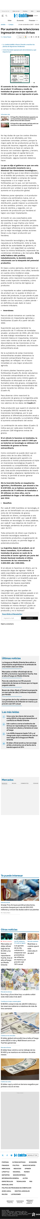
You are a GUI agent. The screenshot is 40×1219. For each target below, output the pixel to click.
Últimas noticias (18, 1162)
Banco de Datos (29, 1165)
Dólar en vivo (16, 11)
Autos (25, 1178)
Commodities (24, 783)
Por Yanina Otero (5, 913)
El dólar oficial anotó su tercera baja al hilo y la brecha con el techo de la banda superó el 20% (21, 745)
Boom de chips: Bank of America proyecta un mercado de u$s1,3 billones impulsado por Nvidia (19, 692)
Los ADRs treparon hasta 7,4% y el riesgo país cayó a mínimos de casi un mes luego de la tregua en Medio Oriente (22, 736)
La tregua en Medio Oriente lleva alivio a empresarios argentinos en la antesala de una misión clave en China (19, 664)
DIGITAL (10, 1201)
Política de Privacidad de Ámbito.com (16, 1188)
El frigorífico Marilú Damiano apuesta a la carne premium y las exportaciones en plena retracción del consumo (24, 118)
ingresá (36, 15)
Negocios (17, 1169)
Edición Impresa (19, 1175)
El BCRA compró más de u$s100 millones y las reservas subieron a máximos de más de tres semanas (19, 1006)
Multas (4, 1194)
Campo (11, 24)
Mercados (6, 1169)
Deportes (6, 1175)
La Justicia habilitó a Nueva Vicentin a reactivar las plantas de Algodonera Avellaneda (19, 45)
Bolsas (14, 783)
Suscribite (29, 618)
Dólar (10, 20)
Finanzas (32, 20)
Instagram (11, 1155)
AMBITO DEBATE (29, 1202)
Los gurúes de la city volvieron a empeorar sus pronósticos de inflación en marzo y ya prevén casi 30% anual (20, 701)
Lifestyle (5, 1172)
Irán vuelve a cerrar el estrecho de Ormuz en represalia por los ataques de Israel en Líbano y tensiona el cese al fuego (22, 726)
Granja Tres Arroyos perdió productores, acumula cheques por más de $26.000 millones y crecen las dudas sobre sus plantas (20, 907)
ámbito (3, 24)
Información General (10, 1178)
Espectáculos (7, 1181)
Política (16, 1165)
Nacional (16, 1172)
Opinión (28, 1169)
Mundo (27, 1172)
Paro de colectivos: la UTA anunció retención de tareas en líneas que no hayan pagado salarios (20, 683)
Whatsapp (26, 1155)
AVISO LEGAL (6, 1191)
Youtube (21, 1155)
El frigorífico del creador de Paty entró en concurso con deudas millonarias (24, 124)
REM (32, 11)
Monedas (4, 783)
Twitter (3, 1155)
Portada (5, 1162)
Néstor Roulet (7, 37)
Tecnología (21, 1181)
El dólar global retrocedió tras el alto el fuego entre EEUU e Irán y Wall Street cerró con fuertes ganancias (20, 1040)
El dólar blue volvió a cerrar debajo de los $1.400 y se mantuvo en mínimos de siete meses (18, 1052)
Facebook (7, 1155)
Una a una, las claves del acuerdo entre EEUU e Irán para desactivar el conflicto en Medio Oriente (22, 718)
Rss (30, 1181)
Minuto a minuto (7, 941)
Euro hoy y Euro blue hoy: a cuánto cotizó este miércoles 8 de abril (18, 995)
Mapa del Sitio (7, 1185)
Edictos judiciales (22, 1191)
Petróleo (25, 11)
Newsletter (36, 20)
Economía (20, 20)
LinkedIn (16, 1155)
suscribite (30, 15)
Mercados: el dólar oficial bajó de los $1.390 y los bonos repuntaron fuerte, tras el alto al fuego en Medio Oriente (19, 673)
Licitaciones (16, 1194)
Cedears (35, 783)
